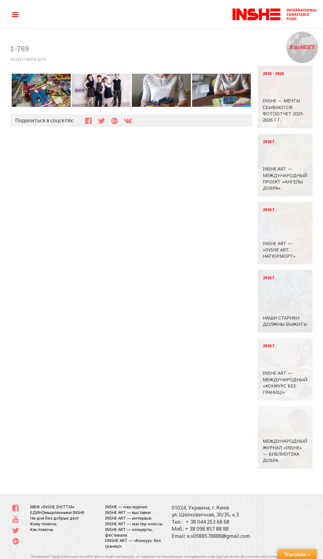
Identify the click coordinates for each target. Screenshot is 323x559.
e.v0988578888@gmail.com (218, 536)
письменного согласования (269, 556)
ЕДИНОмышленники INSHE (57, 512)
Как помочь (41, 529)
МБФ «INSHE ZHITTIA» (52, 507)
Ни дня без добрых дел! (54, 518)
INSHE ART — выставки (127, 512)
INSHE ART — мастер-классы (133, 524)
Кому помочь (43, 524)
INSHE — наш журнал (126, 507)
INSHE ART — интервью (128, 518)
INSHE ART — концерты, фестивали (129, 532)
